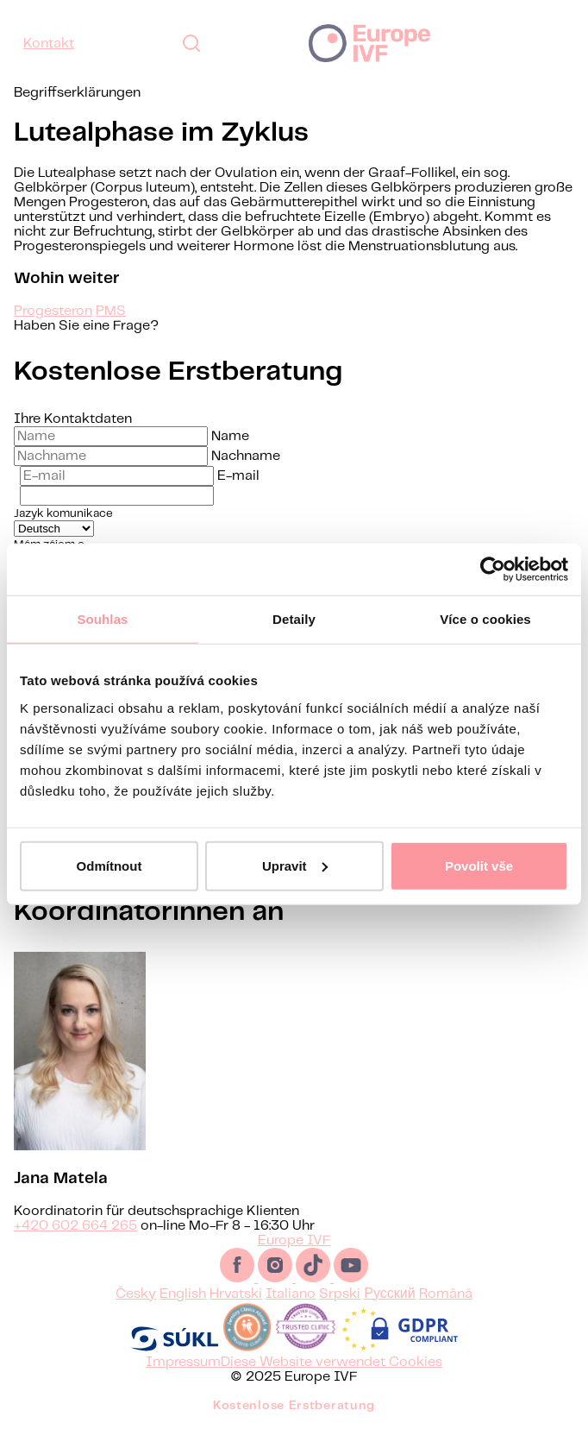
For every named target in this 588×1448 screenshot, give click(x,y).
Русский (389, 1314)
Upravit (295, 865)
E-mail (238, 475)
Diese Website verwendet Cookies (331, 1382)
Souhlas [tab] (102, 619)
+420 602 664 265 (75, 1246)
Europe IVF (369, 43)
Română (445, 1314)
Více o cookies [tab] (485, 619)
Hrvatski (236, 1314)
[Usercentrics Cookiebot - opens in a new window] (492, 569)
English (183, 1314)
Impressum (183, 1382)
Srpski (339, 1314)
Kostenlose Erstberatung (294, 1426)
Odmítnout (109, 865)
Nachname (245, 456)
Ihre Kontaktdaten (73, 418)
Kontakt (48, 43)
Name (230, 436)
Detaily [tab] (294, 619)
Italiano (291, 1314)
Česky (136, 1314)
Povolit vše (479, 865)
